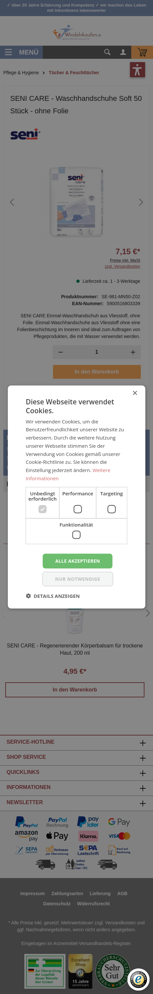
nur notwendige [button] (77, 579)
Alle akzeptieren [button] (77, 561)
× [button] (134, 393)
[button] (53, 596)
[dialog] (76, 497)
